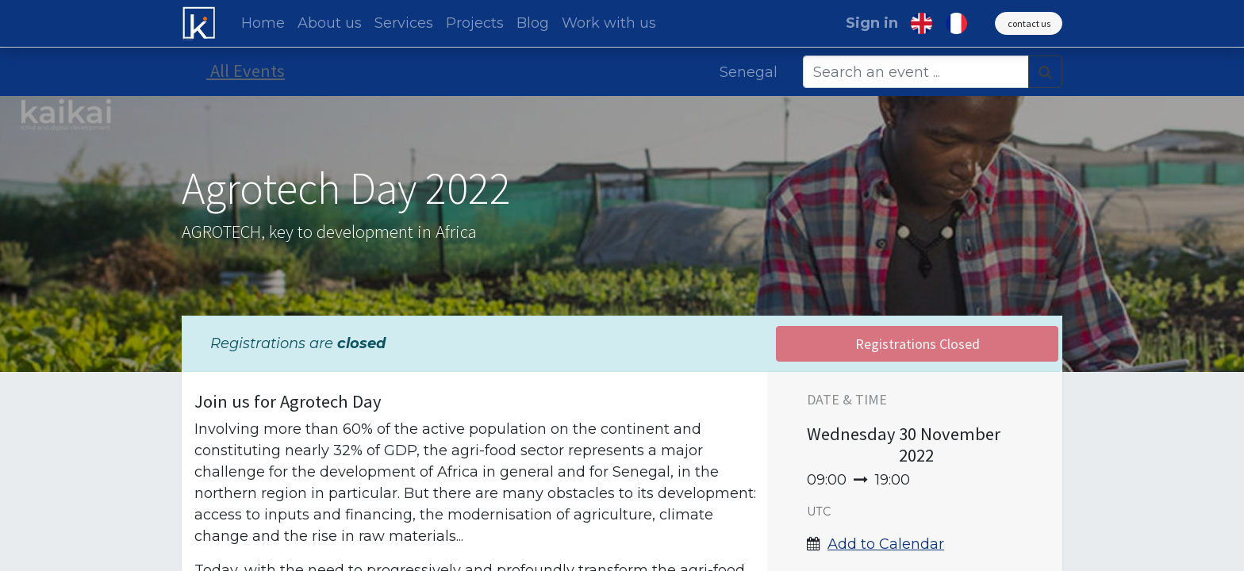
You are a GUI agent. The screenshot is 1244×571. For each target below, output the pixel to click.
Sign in (872, 23)
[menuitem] (263, 23)
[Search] (1045, 72)
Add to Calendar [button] (885, 544)
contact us (1029, 23)
